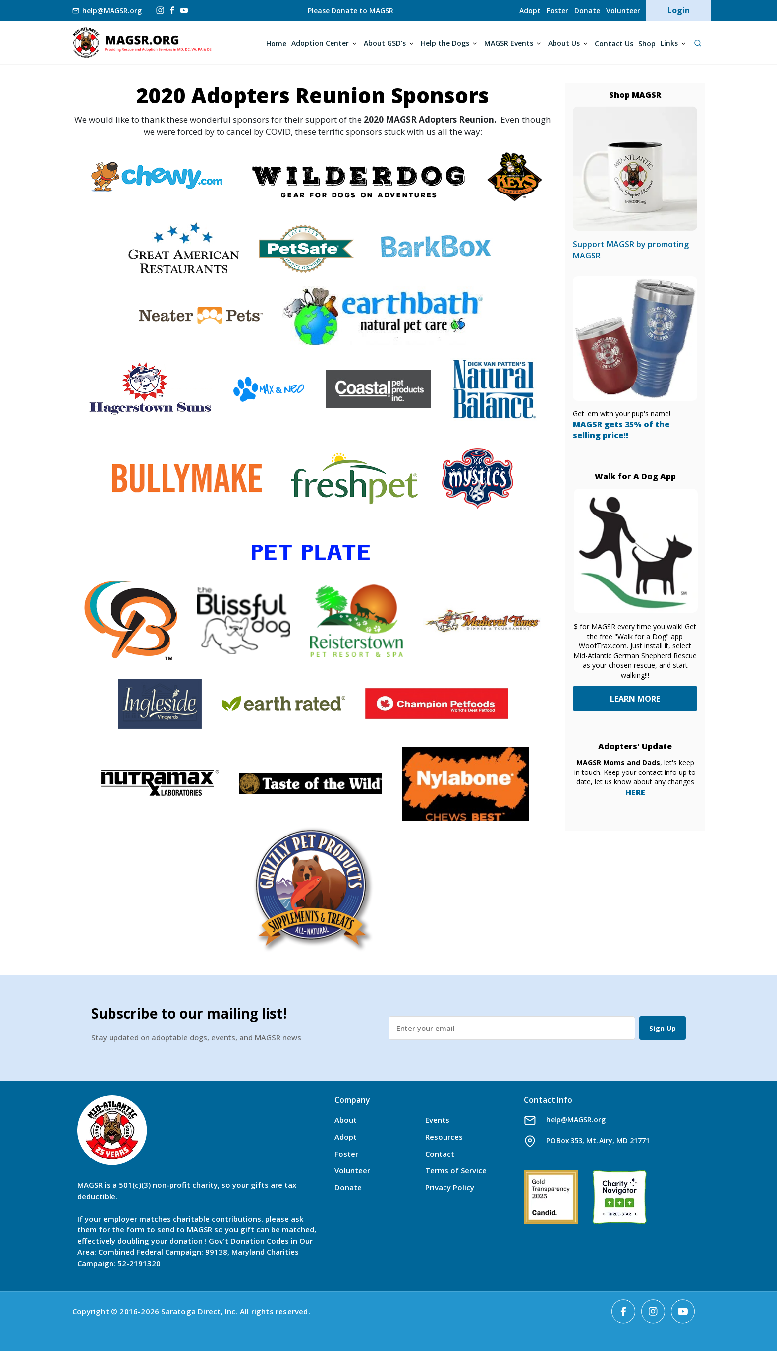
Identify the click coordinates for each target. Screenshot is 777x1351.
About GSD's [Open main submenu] (385, 43)
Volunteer (623, 10)
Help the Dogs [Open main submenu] (445, 43)
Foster (557, 10)
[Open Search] (697, 42)
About (345, 1120)
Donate (587, 10)
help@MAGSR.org (576, 1119)
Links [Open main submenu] (669, 43)
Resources (444, 1137)
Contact (439, 1153)
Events (437, 1120)
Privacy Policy (449, 1187)
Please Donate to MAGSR (350, 10)
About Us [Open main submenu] (564, 43)
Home (276, 43)
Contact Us (614, 43)
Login (678, 10)
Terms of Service (456, 1170)
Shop (647, 43)
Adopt (530, 10)
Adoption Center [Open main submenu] (320, 43)
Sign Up (662, 1028)
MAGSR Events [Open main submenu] (508, 43)
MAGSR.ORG (142, 42)
